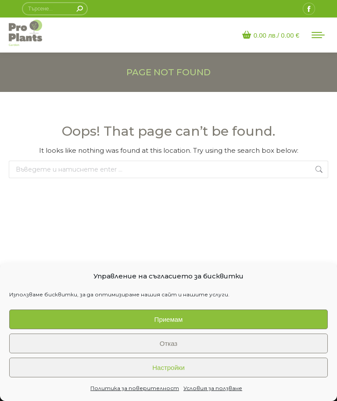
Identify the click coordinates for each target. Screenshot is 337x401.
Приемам (168, 319)
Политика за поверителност (134, 388)
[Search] (55, 8)
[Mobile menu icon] (318, 35)
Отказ (168, 343)
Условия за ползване (212, 388)
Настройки (168, 367)
